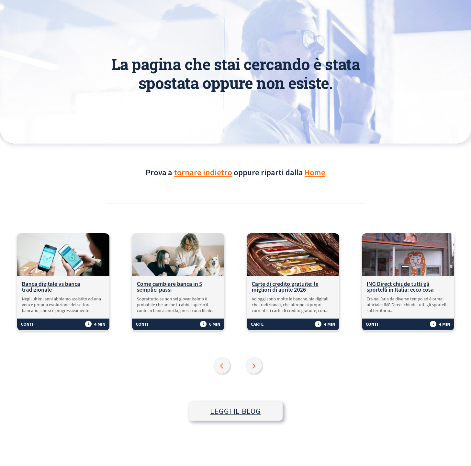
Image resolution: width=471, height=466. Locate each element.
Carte (257, 324)
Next (254, 366)
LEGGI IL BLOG (235, 411)
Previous (222, 366)
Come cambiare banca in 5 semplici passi (169, 287)
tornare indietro (203, 172)
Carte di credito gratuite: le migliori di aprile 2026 (285, 287)
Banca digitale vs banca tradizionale (51, 287)
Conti (27, 324)
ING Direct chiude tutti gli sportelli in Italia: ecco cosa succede (400, 287)
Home (315, 172)
